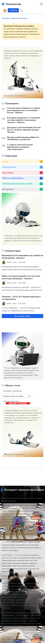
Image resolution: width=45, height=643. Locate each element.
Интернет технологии (12, 391)
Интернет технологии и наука (14, 18)
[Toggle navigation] (41, 4)
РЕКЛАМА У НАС (30, 631)
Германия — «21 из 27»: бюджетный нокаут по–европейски (21, 298)
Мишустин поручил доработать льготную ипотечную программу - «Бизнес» (21, 277)
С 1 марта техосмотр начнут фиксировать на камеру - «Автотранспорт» (20, 147)
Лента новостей (33, 635)
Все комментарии (22, 316)
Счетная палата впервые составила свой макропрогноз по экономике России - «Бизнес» (23, 110)
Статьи (20, 635)
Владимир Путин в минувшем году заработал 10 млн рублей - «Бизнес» (22, 256)
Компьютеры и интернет (13, 396)
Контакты (9, 635)
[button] (21, 10)
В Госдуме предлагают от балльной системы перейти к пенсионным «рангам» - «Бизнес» (23, 120)
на (29, 396)
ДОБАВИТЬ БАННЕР (18, 403)
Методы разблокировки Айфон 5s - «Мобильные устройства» (23, 138)
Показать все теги (11, 401)
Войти (13, 10)
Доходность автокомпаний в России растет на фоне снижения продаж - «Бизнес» (24, 129)
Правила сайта (14, 631)
